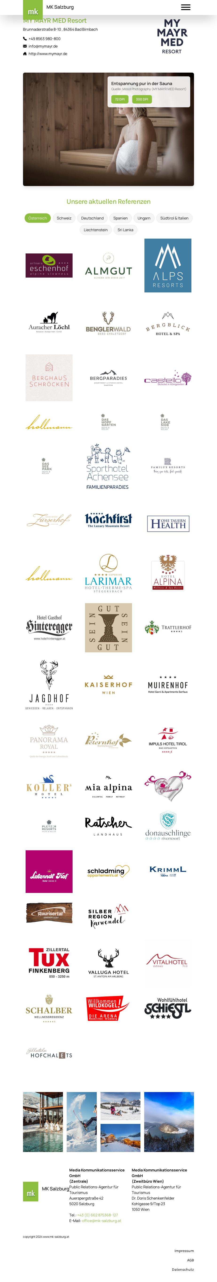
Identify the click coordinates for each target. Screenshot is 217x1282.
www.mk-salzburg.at (56, 1237)
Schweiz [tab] (64, 218)
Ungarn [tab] (144, 218)
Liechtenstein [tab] (96, 229)
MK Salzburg (60, 7)
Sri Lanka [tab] (125, 229)
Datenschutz (183, 1269)
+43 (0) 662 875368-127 (97, 1215)
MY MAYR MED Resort (54, 20)
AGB (190, 1260)
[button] (186, 8)
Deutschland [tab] (92, 218)
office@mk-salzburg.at (101, 1220)
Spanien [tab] (120, 218)
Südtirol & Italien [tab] (174, 218)
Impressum (184, 1251)
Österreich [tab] (37, 218)
